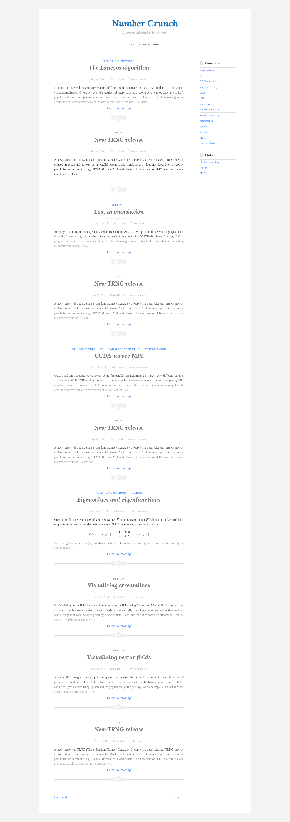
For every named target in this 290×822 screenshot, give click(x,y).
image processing (209, 87)
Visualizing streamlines (118, 585)
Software (118, 205)
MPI (101, 349)
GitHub (203, 167)
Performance (155, 349)
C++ (202, 75)
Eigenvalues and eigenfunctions (119, 499)
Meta (202, 92)
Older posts (61, 797)
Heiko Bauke (117, 79)
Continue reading (125, 108)
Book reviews (207, 70)
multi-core (205, 104)
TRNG (119, 133)
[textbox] (92, 519)
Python (136, 492)
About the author (145, 44)
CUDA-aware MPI (119, 355)
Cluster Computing (209, 162)
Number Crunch (145, 23)
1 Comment (137, 597)
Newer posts (176, 797)
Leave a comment (138, 79)
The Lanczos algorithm (119, 67)
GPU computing (83, 349)
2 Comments (137, 223)
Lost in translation (119, 211)
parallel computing (125, 349)
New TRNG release (119, 139)
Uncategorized (207, 143)
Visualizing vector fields (119, 657)
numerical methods (118, 61)
